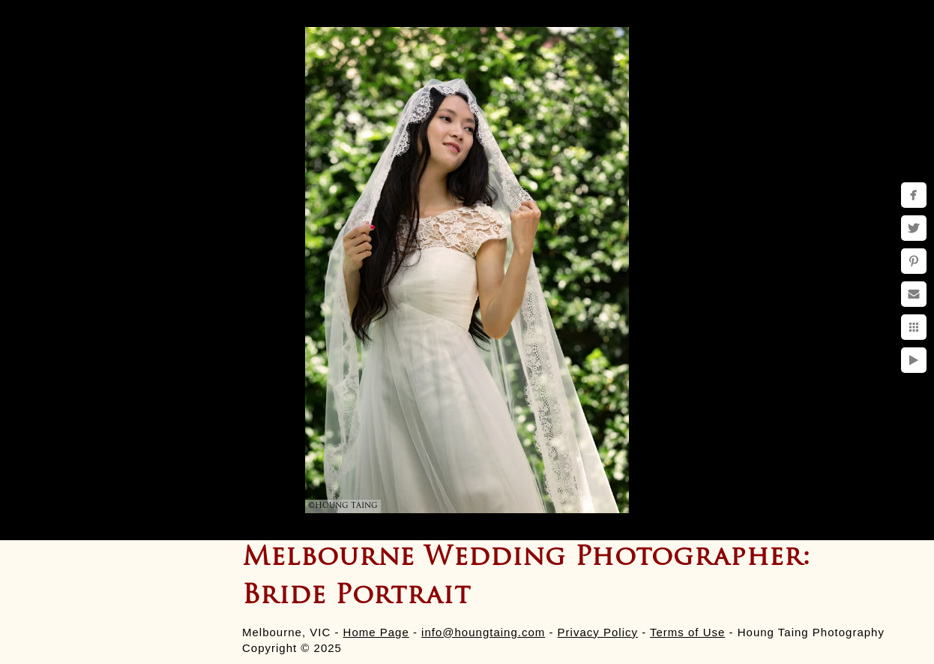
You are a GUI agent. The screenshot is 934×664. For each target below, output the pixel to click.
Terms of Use (687, 632)
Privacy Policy (598, 632)
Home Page (376, 632)
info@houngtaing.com (483, 632)
